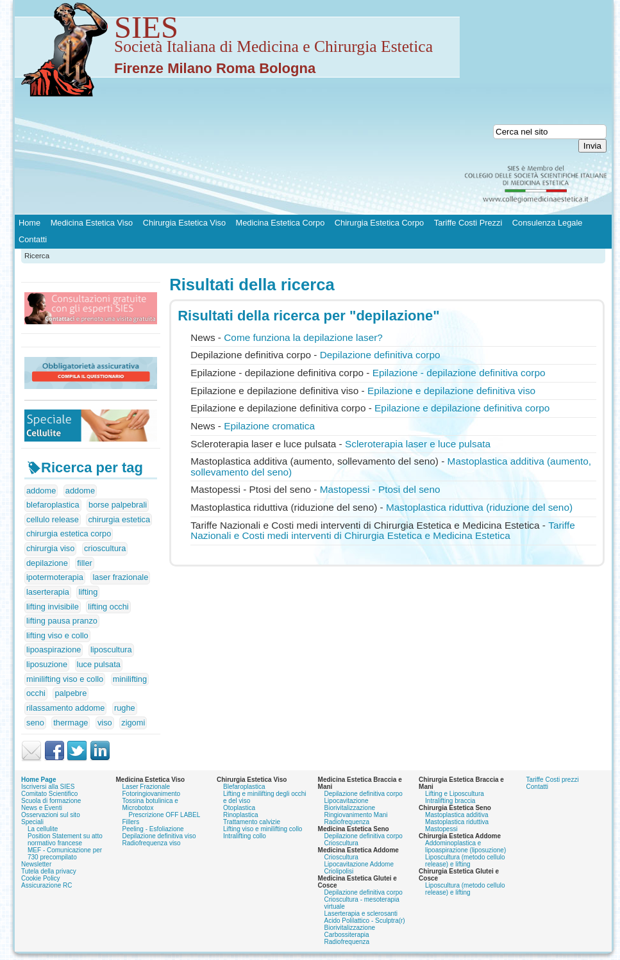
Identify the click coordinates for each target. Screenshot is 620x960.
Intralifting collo (244, 836)
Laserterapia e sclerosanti (361, 913)
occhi (36, 693)
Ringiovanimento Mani (356, 814)
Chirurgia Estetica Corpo (379, 223)
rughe (124, 708)
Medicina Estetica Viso (92, 223)
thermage (70, 722)
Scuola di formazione (51, 800)
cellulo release (52, 519)
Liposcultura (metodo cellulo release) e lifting (465, 861)
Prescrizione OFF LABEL (165, 814)
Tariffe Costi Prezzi (468, 223)
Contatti (33, 239)
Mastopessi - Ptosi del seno (380, 489)
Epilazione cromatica (269, 425)
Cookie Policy (40, 878)
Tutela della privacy (48, 871)
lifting (87, 592)
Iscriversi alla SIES (47, 786)
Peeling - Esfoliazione (153, 828)
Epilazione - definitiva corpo (459, 372)
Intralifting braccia (450, 800)
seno (35, 722)
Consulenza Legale (547, 223)
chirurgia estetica (119, 519)
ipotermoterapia (54, 577)
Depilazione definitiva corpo (363, 793)
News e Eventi (41, 807)
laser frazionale (120, 577)
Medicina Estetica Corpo (280, 223)
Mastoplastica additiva (456, 814)
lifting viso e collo (57, 635)
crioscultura (105, 548)
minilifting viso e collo (64, 679)
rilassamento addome (65, 708)
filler (84, 563)
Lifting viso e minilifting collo (262, 828)
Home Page (38, 779)
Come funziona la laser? (303, 337)
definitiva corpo (380, 354)
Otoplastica (239, 807)
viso (104, 722)
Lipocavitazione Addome (359, 864)
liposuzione (46, 664)
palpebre (70, 693)
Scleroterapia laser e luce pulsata (417, 443)
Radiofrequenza (347, 821)
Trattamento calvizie (251, 821)
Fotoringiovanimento (151, 793)
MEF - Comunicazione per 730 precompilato (65, 854)
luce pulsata (99, 664)
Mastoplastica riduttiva (457, 821)
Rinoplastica (240, 814)
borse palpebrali (117, 504)
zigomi (133, 722)
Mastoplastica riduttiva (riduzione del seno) (479, 507)
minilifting (130, 679)
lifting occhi (108, 606)
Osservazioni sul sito (50, 814)
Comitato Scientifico (49, 793)
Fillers (131, 821)
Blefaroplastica (244, 786)
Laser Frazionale (146, 786)
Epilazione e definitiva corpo (461, 407)
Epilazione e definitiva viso (451, 390)
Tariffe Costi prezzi (552, 779)
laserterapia (47, 592)
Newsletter (36, 864)
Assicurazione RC (46, 885)
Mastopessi (441, 828)
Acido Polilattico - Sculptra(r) (364, 920)
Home (29, 223)
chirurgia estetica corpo (68, 533)
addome (41, 490)
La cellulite (43, 828)
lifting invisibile (52, 606)
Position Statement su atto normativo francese (65, 839)
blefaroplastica (53, 504)
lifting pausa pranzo (61, 620)
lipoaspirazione (53, 649)
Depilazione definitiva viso (159, 836)
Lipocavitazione (346, 800)
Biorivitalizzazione (349, 807)
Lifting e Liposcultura (454, 793)
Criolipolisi (339, 871)
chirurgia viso (50, 548)
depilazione (47, 563)
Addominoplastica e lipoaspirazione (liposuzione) (465, 847)
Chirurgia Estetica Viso (184, 223)
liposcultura (111, 649)
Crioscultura (341, 843)
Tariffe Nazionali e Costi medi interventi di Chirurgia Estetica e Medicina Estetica (382, 531)
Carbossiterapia (346, 934)
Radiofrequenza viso (151, 843)
